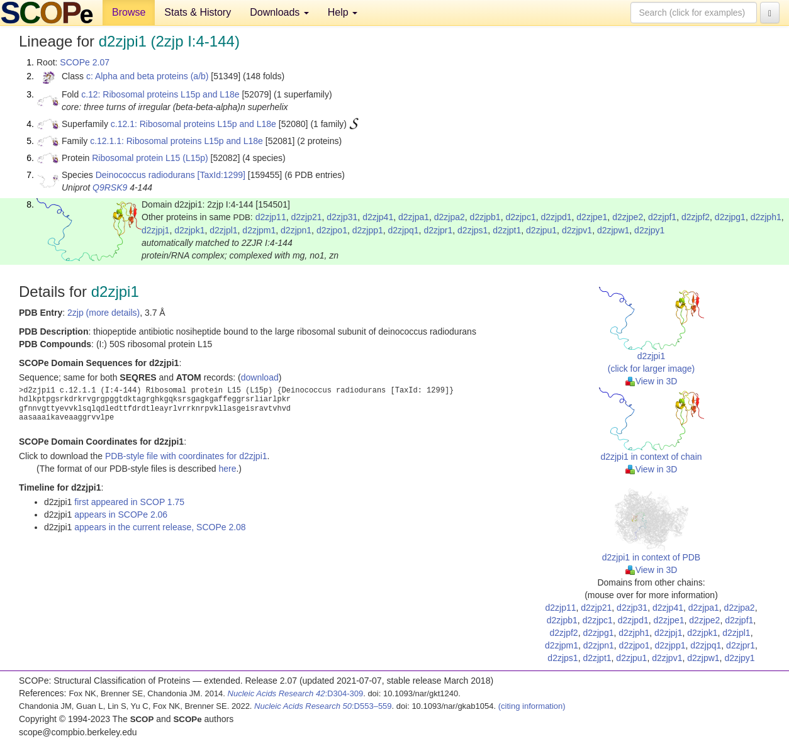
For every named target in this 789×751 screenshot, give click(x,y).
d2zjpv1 (577, 230)
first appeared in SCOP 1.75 (129, 502)
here (227, 469)
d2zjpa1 (413, 217)
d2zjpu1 (541, 230)
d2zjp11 (270, 217)
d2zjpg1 (730, 217)
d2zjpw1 (613, 230)
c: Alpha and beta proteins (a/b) (147, 76)
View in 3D (651, 381)
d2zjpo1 (331, 230)
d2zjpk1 (189, 230)
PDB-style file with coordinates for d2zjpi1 (186, 456)
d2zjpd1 (555, 217)
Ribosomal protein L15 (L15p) (150, 158)
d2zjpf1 (662, 217)
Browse (128, 12)
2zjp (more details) (103, 313)
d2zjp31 (342, 217)
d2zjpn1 (296, 230)
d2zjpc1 (520, 217)
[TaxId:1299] (221, 175)
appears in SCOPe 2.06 (120, 514)
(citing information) (532, 706)
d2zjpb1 (485, 217)
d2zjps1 (472, 230)
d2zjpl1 (223, 230)
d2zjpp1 (367, 230)
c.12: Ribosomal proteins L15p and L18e (160, 94)
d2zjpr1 (437, 230)
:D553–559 (323, 706)
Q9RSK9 (109, 187)
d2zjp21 (306, 217)
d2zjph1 (766, 217)
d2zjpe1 (591, 217)
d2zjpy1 (649, 230)
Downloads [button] (279, 12)
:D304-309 (296, 693)
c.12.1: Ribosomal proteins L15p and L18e (193, 124)
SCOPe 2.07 (84, 62)
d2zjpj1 (155, 230)
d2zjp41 (377, 217)
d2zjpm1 (259, 230)
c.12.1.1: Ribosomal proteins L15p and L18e (176, 141)
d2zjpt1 (507, 230)
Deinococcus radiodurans (145, 175)
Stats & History (197, 12)
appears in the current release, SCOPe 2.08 (159, 527)
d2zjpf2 (695, 217)
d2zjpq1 (403, 230)
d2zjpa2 (449, 217)
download (260, 377)
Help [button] (342, 12)
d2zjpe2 (627, 217)
